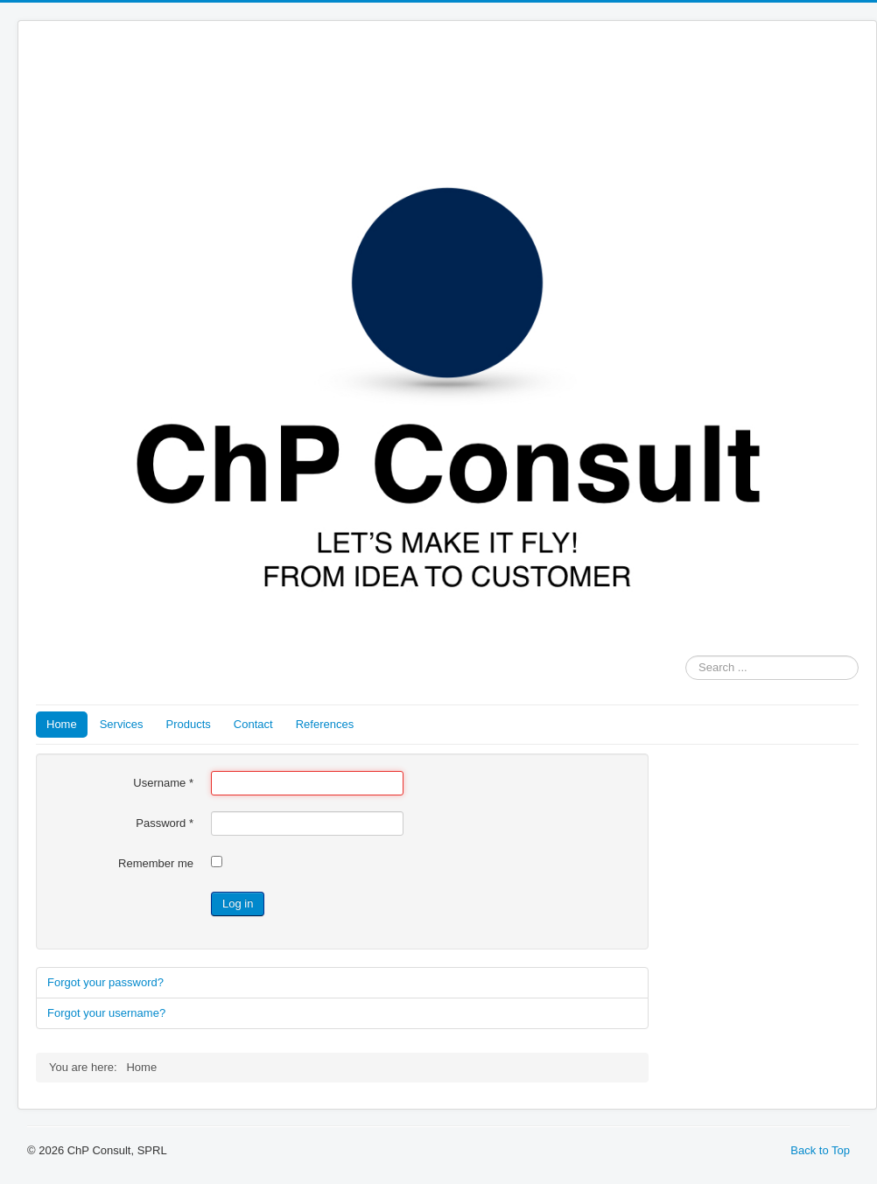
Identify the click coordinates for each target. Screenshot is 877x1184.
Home (61, 724)
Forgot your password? (105, 982)
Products (188, 724)
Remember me (155, 863)
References (325, 724)
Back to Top (820, 1150)
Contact (253, 724)
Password (164, 823)
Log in (237, 903)
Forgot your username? (106, 1012)
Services (122, 724)
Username (163, 782)
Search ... (685, 655)
